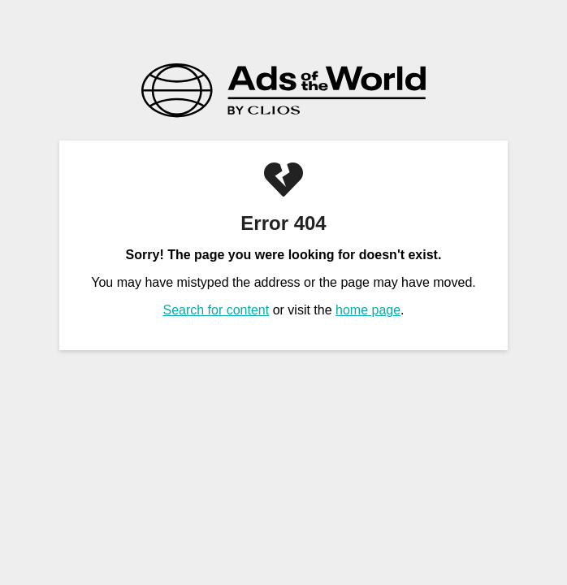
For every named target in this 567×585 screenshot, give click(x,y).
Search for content (215, 310)
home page (367, 310)
